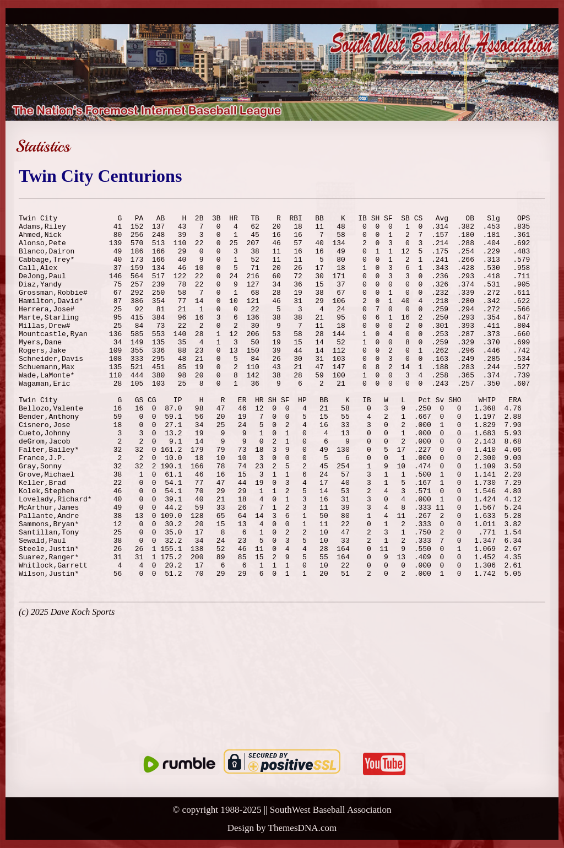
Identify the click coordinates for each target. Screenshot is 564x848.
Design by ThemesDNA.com (282, 828)
